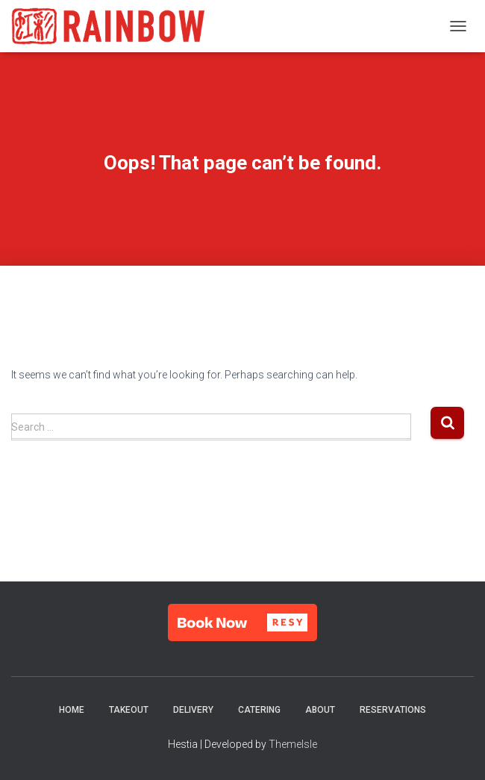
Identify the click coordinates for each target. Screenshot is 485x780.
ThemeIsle (293, 744)
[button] (242, 622)
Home (71, 710)
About (320, 710)
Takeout (128, 710)
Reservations (393, 710)
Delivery (193, 710)
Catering (259, 710)
